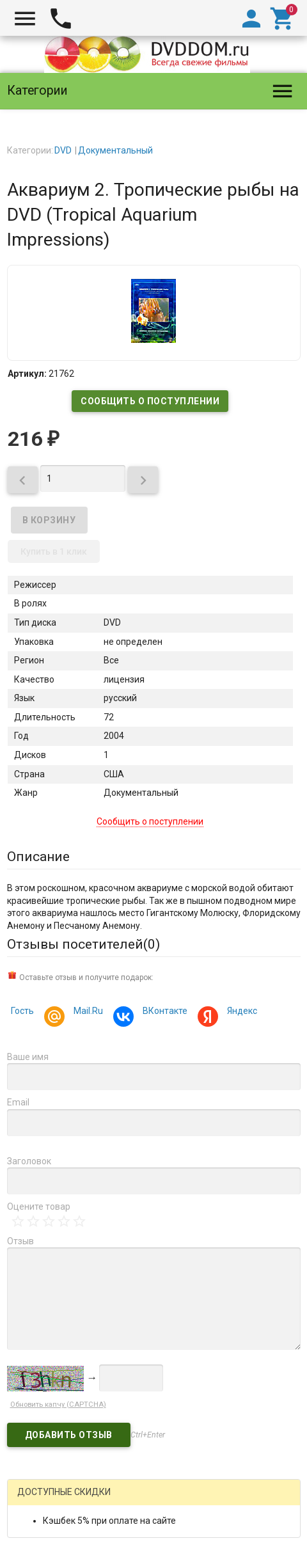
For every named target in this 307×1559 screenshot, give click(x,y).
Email (18, 1102)
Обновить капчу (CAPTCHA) (58, 1404)
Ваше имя (28, 1057)
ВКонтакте (163, 1012)
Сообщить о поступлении (150, 401)
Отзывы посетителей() (83, 944)
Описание (38, 856)
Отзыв (20, 1241)
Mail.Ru (86, 1012)
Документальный (115, 150)
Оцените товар (38, 1206)
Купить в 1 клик (53, 551)
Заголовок (29, 1161)
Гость (22, 1011)
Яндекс (240, 1012)
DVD (63, 150)
